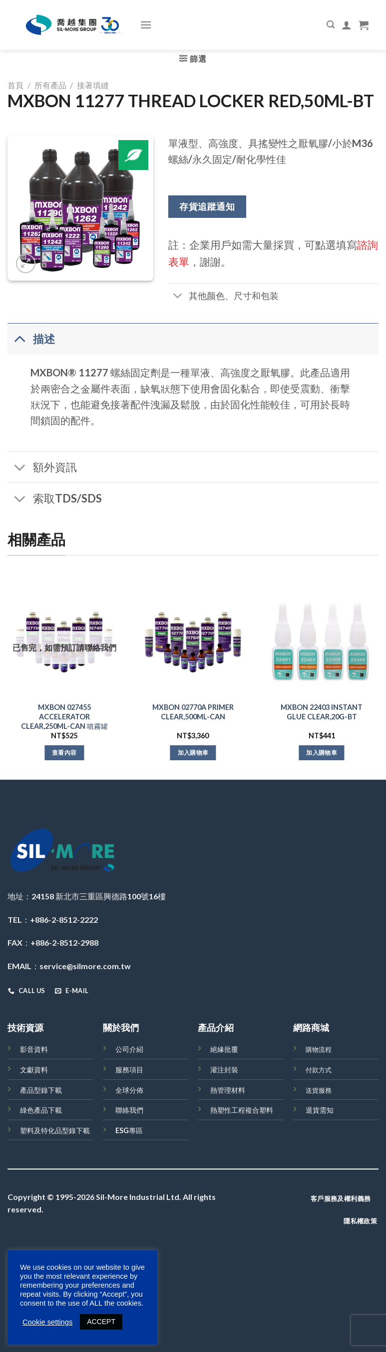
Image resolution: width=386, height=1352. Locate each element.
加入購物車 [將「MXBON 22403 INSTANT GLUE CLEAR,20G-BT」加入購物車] (321, 752)
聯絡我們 (129, 1110)
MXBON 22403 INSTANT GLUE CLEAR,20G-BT (322, 712)
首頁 (15, 85)
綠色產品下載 (41, 1110)
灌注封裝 (224, 1069)
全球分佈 (129, 1090)
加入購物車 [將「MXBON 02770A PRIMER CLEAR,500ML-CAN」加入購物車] (193, 752)
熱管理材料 (227, 1090)
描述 (31, 338)
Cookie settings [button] (47, 1322)
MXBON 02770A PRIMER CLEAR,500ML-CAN (193, 712)
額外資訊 (42, 468)
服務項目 (129, 1069)
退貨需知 (320, 1110)
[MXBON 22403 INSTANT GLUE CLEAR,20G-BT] (321, 642)
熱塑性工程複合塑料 (241, 1110)
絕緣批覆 (224, 1049)
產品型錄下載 (41, 1090)
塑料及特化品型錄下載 (55, 1130)
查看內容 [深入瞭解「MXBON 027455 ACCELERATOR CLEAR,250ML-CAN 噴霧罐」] (64, 752)
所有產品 (50, 85)
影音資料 (34, 1049)
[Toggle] (178, 297)
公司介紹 (129, 1049)
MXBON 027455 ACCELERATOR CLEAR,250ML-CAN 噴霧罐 (64, 716)
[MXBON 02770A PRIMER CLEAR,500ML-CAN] (192, 642)
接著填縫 (93, 85)
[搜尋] (331, 24)
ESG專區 (129, 1130)
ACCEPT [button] (101, 1322)
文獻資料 (34, 1069)
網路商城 (311, 1027)
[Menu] (146, 24)
